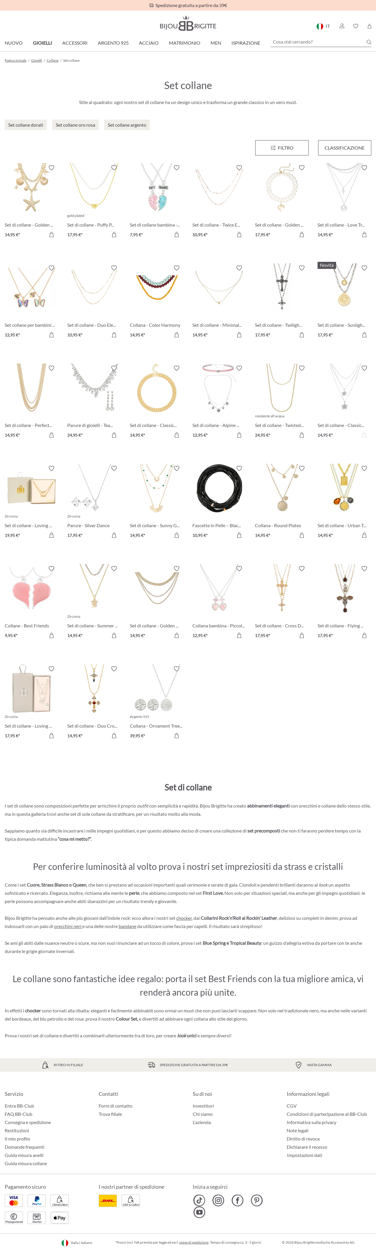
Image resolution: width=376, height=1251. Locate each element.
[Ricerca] (369, 42)
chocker (184, 918)
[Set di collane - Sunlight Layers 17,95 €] (344, 302)
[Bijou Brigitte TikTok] (199, 1200)
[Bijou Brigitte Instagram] (218, 1200)
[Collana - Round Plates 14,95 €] (282, 502)
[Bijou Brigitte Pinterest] (256, 1200)
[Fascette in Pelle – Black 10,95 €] (219, 502)
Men (216, 43)
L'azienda (202, 1122)
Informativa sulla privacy (311, 1122)
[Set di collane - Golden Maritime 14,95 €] (31, 202)
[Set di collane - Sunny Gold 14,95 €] (157, 502)
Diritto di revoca (303, 1138)
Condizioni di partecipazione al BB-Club (327, 1114)
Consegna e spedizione (28, 1122)
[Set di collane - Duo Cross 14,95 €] (94, 703)
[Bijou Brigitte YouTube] (199, 1212)
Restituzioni (17, 1130)
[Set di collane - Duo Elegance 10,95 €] (94, 302)
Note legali (297, 1130)
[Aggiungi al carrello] (51, 234)
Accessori (75, 43)
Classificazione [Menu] (345, 147)
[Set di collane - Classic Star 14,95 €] (344, 402)
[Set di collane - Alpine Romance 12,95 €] (219, 402)
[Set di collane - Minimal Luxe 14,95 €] (219, 302)
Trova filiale (110, 1114)
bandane (127, 926)
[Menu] (281, 147)
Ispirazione (245, 43)
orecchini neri (68, 926)
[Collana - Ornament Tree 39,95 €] (157, 703)
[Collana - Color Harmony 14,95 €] (157, 302)
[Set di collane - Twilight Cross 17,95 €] (282, 302)
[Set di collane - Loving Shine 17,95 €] (31, 703)
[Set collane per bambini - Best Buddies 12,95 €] (31, 302)
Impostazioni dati (304, 1155)
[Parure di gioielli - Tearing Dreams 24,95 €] (94, 402)
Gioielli (42, 43)
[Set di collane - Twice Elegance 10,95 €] (219, 202)
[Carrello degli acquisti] (369, 26)
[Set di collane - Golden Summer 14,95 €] (157, 603)
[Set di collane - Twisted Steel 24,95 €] (282, 402)
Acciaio (149, 43)
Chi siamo (203, 1114)
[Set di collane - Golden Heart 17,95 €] (282, 202)
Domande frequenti (24, 1147)
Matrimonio (184, 43)
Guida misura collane (26, 1163)
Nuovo (14, 43)
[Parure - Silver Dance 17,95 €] (94, 502)
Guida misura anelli (24, 1155)
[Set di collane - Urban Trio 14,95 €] (344, 502)
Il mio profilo (17, 1138)
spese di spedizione (194, 1242)
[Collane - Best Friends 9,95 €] (31, 603)
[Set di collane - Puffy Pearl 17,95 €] (94, 202)
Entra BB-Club (19, 1105)
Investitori (203, 1105)
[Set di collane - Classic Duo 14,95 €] (157, 402)
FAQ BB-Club (18, 1114)
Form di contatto (115, 1105)
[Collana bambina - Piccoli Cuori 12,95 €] (219, 603)
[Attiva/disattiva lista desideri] (51, 168)
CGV (292, 1105)
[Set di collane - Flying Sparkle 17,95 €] (344, 603)
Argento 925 (113, 43)
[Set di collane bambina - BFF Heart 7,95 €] (157, 202)
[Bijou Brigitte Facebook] (237, 1200)
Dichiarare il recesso (307, 1147)
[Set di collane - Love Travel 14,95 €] (344, 202)
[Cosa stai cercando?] (321, 41)
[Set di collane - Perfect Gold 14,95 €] (31, 402)
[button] (342, 26)
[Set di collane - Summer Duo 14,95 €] (94, 603)
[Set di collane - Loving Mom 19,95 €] (31, 502)
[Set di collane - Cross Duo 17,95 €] (282, 603)
